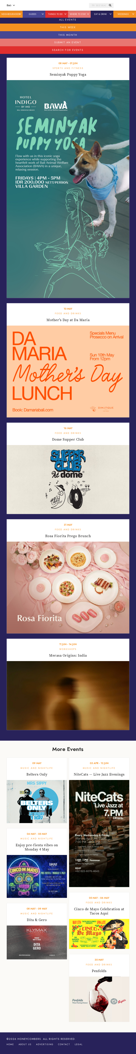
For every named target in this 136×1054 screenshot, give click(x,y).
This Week (68, 27)
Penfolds (99, 970)
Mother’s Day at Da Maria (68, 319)
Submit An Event (67, 42)
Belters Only (36, 774)
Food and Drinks (68, 313)
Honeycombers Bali (52, 5)
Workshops (68, 649)
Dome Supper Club (68, 439)
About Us (25, 1044)
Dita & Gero (37, 919)
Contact (64, 1044)
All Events (67, 19)
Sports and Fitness (68, 68)
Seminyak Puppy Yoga (68, 74)
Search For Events (67, 50)
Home (10, 1044)
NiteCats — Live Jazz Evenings (99, 774)
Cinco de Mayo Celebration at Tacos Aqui (99, 911)
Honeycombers (29, 1039)
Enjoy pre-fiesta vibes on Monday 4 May (37, 847)
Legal (79, 1044)
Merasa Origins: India (68, 655)
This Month (67, 35)
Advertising (44, 1044)
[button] (20, 14)
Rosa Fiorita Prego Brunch (68, 535)
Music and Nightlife (37, 768)
